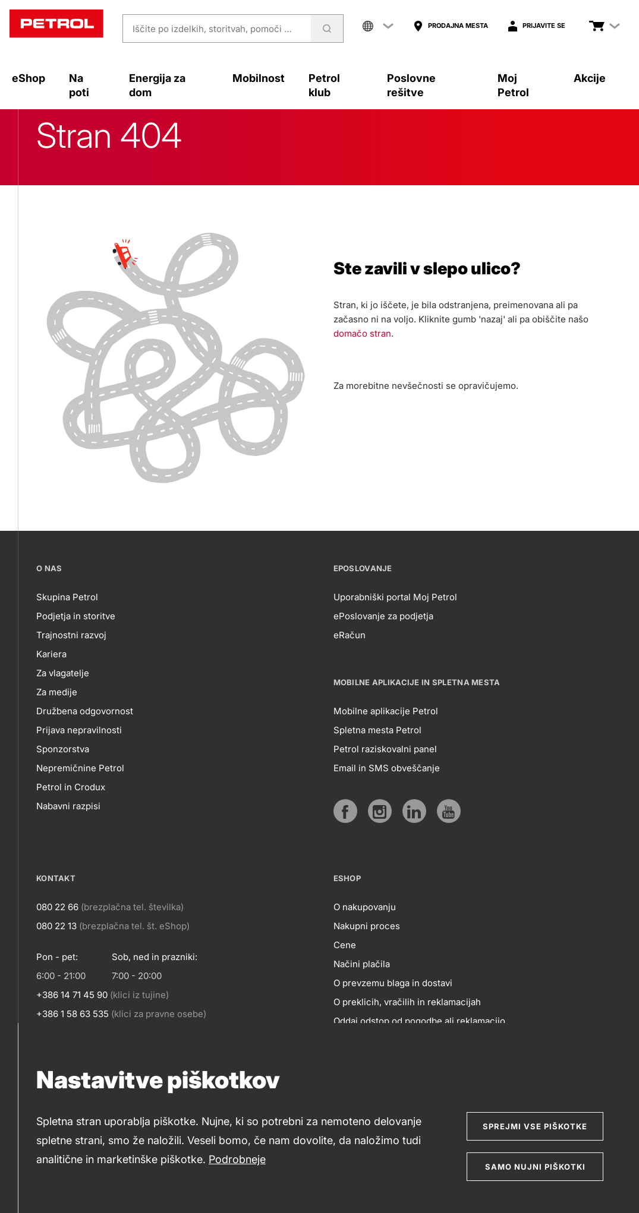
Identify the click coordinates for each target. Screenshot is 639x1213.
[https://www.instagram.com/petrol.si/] (380, 811)
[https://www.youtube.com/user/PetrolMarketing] (449, 811)
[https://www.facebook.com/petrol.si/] (345, 811)
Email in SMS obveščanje (386, 768)
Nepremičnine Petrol (80, 768)
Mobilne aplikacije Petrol (385, 711)
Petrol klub (324, 85)
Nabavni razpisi (68, 806)
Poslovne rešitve (411, 85)
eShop (28, 78)
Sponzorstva (62, 749)
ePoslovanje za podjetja (383, 616)
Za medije (56, 692)
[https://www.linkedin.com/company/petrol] (414, 811)
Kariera (51, 654)
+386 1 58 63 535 (72, 1013)
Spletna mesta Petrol (377, 730)
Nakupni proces (366, 926)
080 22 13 (56, 926)
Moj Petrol (513, 85)
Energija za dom (157, 85)
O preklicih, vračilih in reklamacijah (407, 1002)
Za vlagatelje (62, 673)
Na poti (79, 85)
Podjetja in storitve (75, 616)
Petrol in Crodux (70, 787)
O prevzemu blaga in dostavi (392, 983)
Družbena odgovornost (84, 711)
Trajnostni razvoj (71, 635)
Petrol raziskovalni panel (385, 749)
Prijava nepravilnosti (79, 730)
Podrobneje (237, 1159)
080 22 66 (57, 907)
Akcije (590, 78)
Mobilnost (258, 78)
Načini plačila (361, 964)
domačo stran (362, 333)
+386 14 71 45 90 (72, 994)
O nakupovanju (364, 907)
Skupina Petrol (67, 597)
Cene (344, 945)
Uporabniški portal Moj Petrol (395, 597)
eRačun (349, 635)
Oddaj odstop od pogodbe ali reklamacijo (419, 1021)
